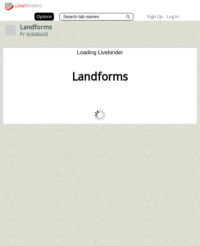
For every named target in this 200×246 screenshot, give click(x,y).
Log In (173, 16)
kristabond (37, 34)
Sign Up (155, 16)
